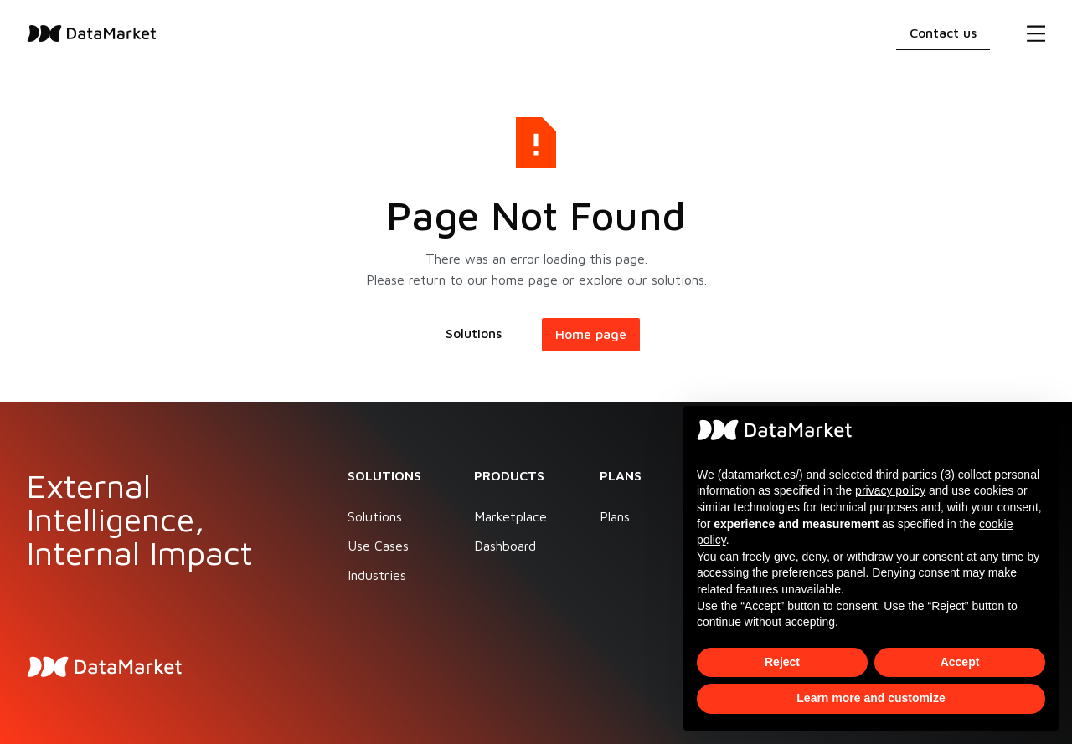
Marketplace (510, 516)
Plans (615, 516)
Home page (590, 333)
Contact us (943, 32)
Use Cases (378, 545)
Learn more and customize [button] (870, 698)
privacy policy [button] (890, 490)
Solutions (474, 333)
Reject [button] (782, 662)
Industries (377, 574)
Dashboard (505, 545)
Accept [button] (960, 662)
